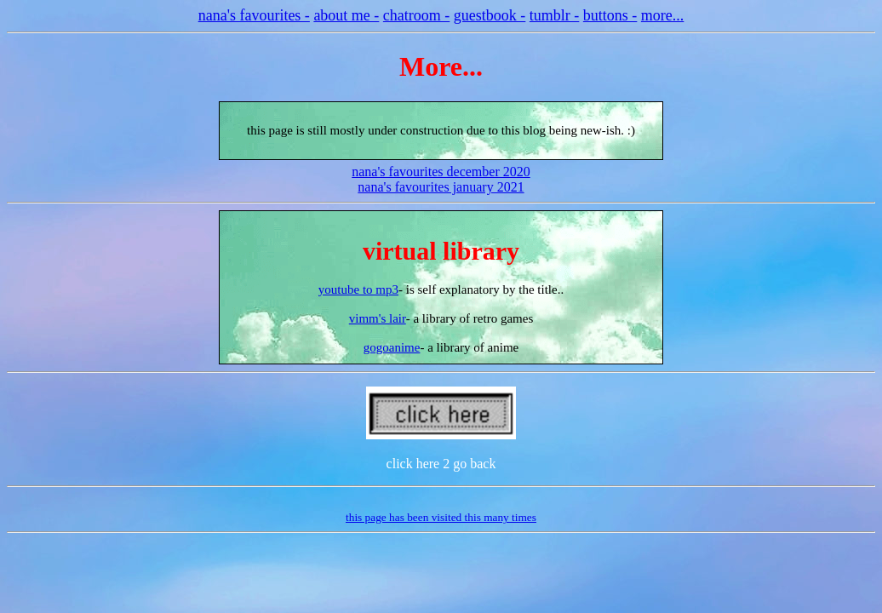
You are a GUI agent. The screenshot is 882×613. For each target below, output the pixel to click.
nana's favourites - (254, 15)
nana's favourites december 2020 (441, 171)
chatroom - (416, 15)
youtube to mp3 (358, 289)
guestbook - (490, 15)
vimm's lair (377, 318)
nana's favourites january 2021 (441, 187)
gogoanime (392, 347)
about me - (346, 15)
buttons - (610, 15)
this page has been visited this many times (441, 517)
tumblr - (555, 15)
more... (662, 15)
